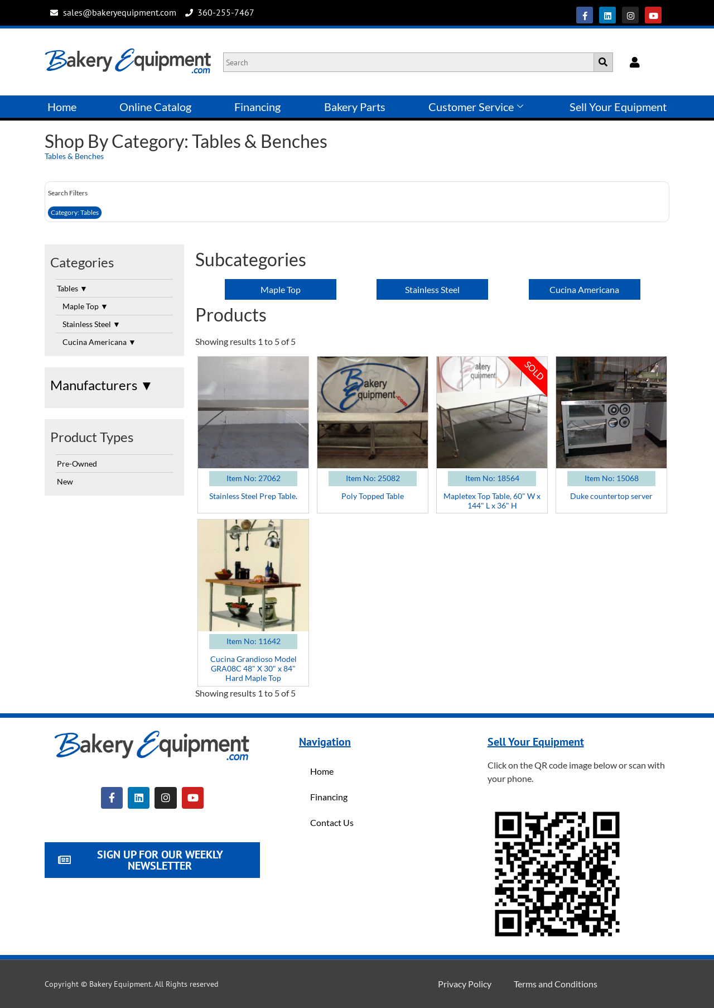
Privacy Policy (464, 983)
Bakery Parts (354, 106)
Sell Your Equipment (618, 106)
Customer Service (475, 106)
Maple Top (85, 306)
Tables (72, 288)
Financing (257, 106)
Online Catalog (155, 106)
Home (61, 106)
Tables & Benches (74, 156)
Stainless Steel (91, 324)
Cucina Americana (99, 342)
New (65, 481)
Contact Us (332, 822)
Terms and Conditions (555, 983)
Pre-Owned (77, 463)
